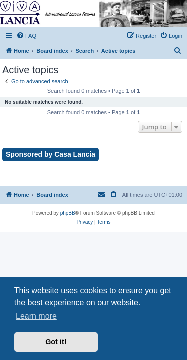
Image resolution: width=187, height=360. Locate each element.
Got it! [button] (55, 342)
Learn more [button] (36, 316)
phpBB (67, 213)
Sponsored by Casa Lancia (50, 154)
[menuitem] (26, 36)
